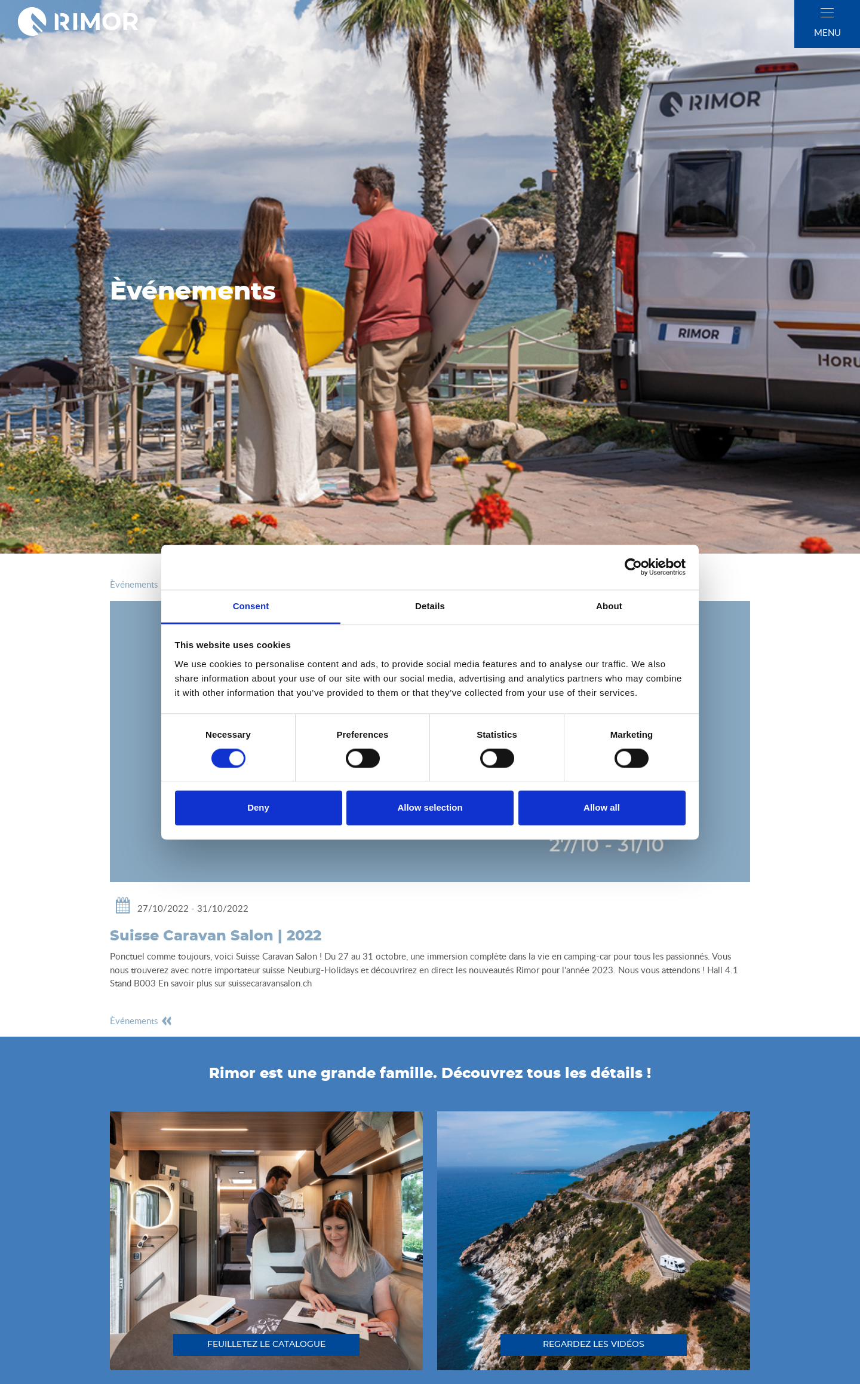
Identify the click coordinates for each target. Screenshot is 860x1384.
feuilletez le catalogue (266, 1344)
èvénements (141, 584)
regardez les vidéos (593, 1344)
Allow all (601, 808)
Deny (258, 808)
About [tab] (609, 606)
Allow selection (429, 808)
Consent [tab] (251, 606)
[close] (827, 12)
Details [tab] (430, 606)
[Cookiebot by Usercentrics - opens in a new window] (633, 567)
